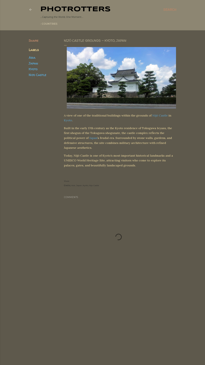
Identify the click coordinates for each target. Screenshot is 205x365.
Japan (33, 63)
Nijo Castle (37, 75)
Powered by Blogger (102, 344)
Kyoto (33, 69)
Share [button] (33, 40)
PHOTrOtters (75, 9)
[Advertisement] (102, 304)
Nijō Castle (160, 115)
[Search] (169, 9)
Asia (32, 57)
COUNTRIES (49, 23)
